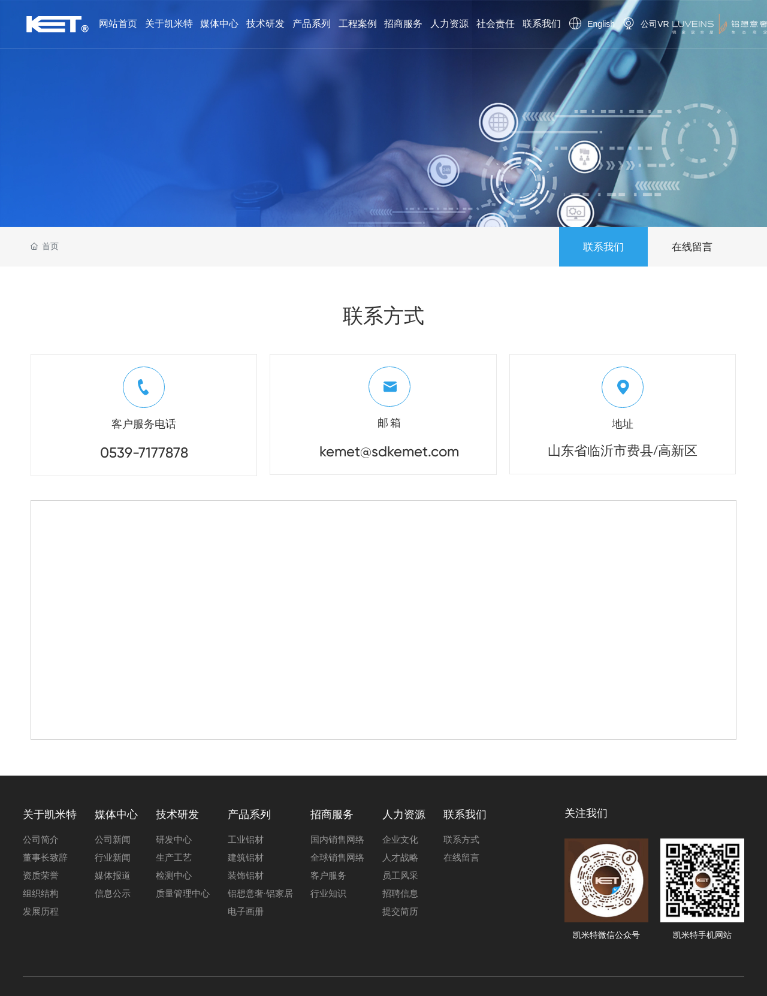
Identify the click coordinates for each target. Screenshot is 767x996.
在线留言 (692, 247)
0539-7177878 (144, 452)
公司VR (655, 24)
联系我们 (603, 247)
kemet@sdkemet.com (389, 451)
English (601, 24)
